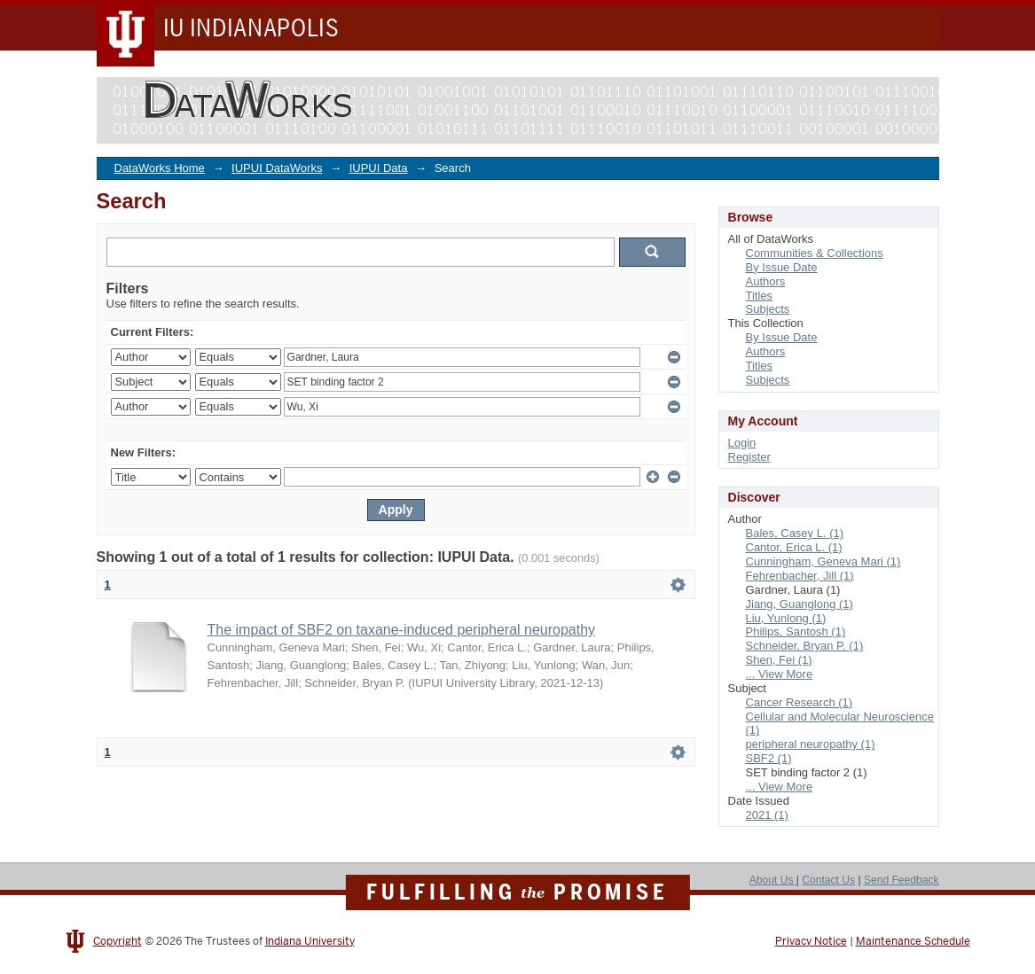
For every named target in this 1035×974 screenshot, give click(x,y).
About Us (772, 880)
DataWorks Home (159, 168)
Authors (766, 281)
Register (749, 457)
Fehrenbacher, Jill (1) (800, 575)
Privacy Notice (811, 941)
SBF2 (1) (769, 758)
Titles (759, 295)
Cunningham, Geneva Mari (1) (823, 561)
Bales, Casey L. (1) (795, 533)
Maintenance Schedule (913, 941)
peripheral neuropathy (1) (810, 744)
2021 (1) (767, 815)
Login (742, 442)
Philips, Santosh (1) (796, 631)
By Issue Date (782, 267)
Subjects (768, 309)
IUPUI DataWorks (276, 168)
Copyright (117, 941)
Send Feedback (901, 880)
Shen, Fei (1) (779, 659)
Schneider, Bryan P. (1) (805, 645)
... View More (779, 674)
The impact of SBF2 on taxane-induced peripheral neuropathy (402, 629)
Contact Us (828, 880)
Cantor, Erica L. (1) (794, 547)
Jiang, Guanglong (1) (799, 604)
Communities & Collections (814, 253)
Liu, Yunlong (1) (786, 618)
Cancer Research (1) (799, 702)
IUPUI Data (378, 168)
